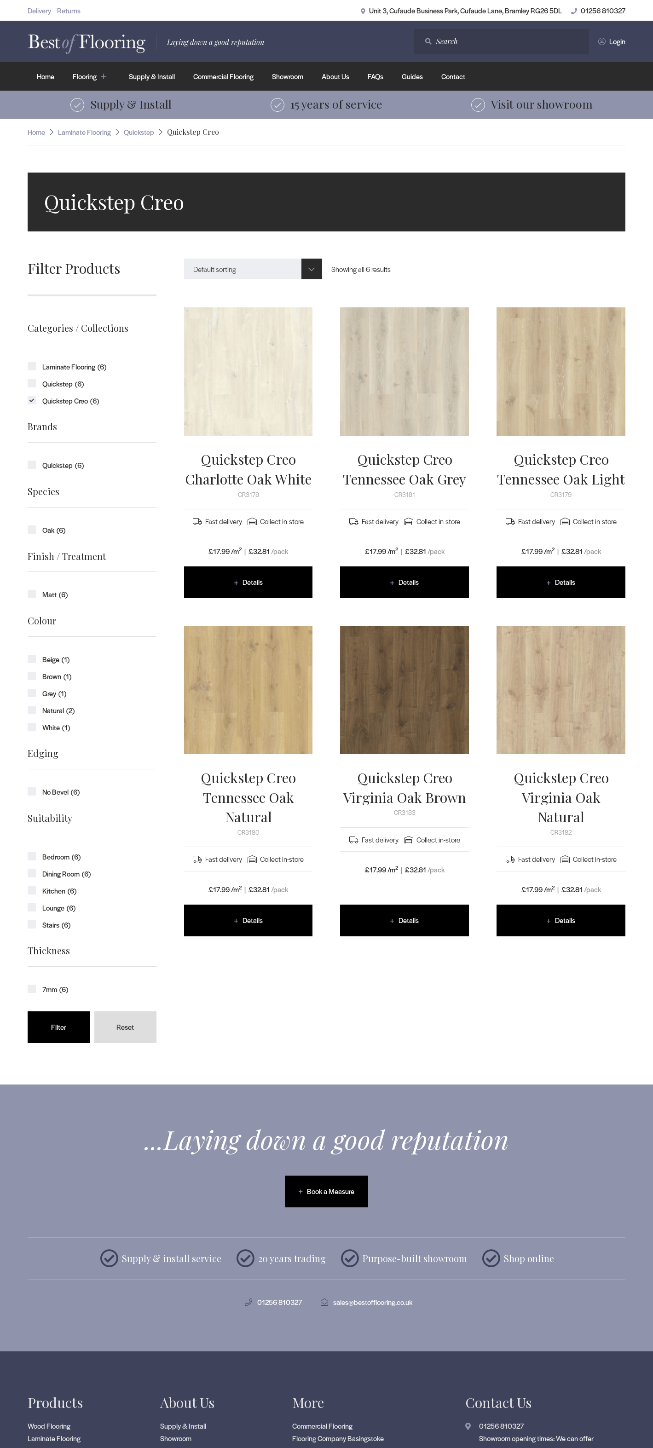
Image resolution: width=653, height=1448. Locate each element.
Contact (453, 76)
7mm (55, 989)
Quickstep (139, 132)
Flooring (85, 76)
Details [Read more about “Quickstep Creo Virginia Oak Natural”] (565, 920)
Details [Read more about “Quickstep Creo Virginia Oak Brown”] (409, 920)
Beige (55, 659)
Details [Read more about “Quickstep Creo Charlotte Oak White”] (253, 582)
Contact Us (498, 1402)
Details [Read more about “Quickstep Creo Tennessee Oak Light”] (565, 582)
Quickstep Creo (70, 400)
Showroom (287, 76)
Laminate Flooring (84, 132)
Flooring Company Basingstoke (338, 1438)
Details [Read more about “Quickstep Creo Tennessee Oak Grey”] (409, 582)
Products (55, 1402)
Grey (54, 693)
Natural (58, 710)
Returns (69, 10)
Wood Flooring (49, 1426)
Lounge (58, 907)
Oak (53, 530)
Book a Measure (330, 1191)
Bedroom (61, 856)
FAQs (375, 76)
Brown (56, 676)
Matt (55, 594)
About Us (335, 76)
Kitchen (59, 890)
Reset (125, 1027)
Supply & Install (152, 76)
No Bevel (61, 791)
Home (45, 76)
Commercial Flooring (223, 76)
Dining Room (66, 873)
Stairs (56, 924)
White (56, 727)
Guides (412, 76)
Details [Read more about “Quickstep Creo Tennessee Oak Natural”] (253, 920)
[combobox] (253, 269)
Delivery (39, 10)
